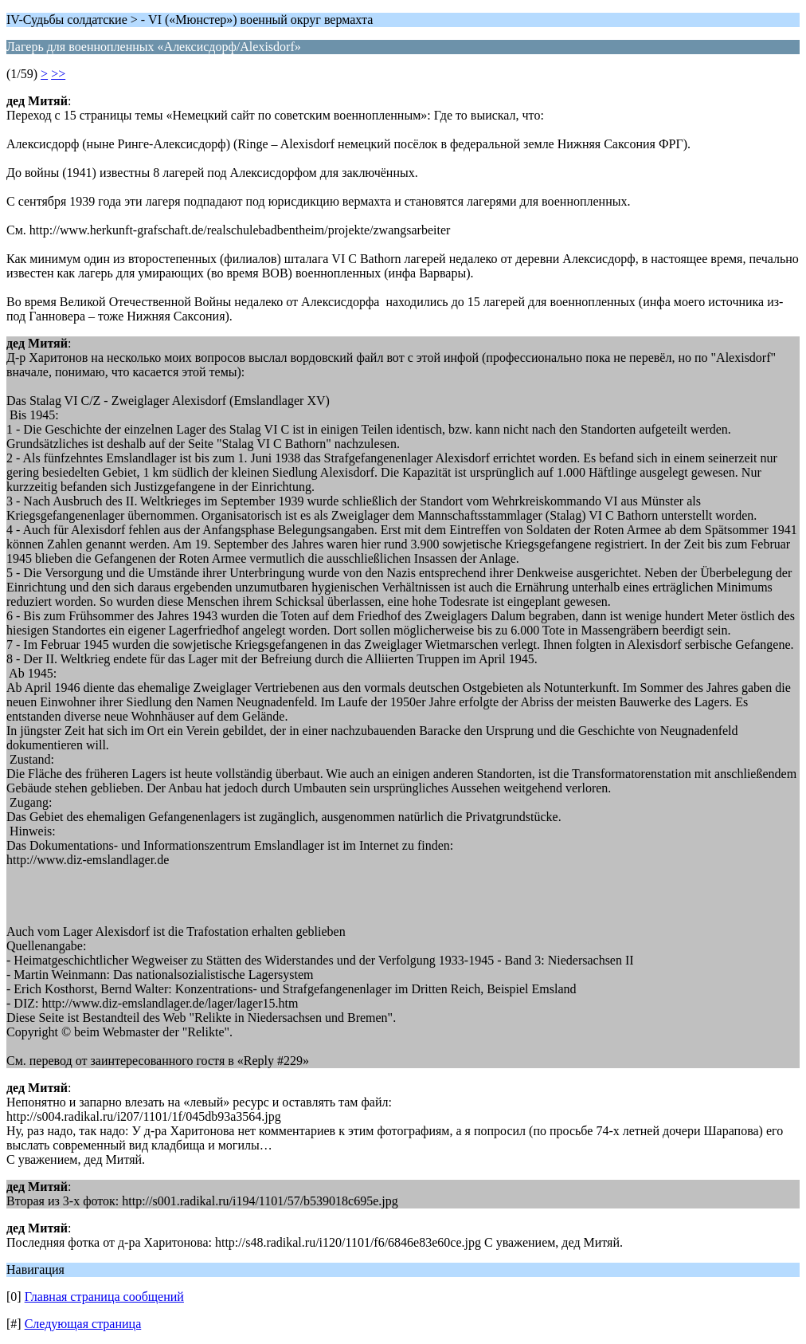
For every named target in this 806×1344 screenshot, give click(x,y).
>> (58, 74)
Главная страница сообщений (104, 1296)
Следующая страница (83, 1323)
